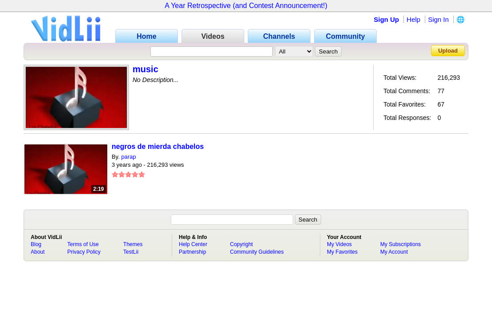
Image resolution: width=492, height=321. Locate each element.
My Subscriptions (400, 244)
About (37, 252)
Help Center (193, 244)
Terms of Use (83, 244)
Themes (132, 244)
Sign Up (386, 19)
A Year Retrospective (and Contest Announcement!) (246, 5)
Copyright (241, 244)
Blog (36, 244)
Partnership (192, 252)
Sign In (438, 19)
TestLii (130, 252)
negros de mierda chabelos (158, 146)
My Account (394, 252)
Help (413, 19)
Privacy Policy (84, 252)
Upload (448, 50)
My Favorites (342, 252)
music (145, 69)
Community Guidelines (257, 252)
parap (128, 156)
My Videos (339, 244)
